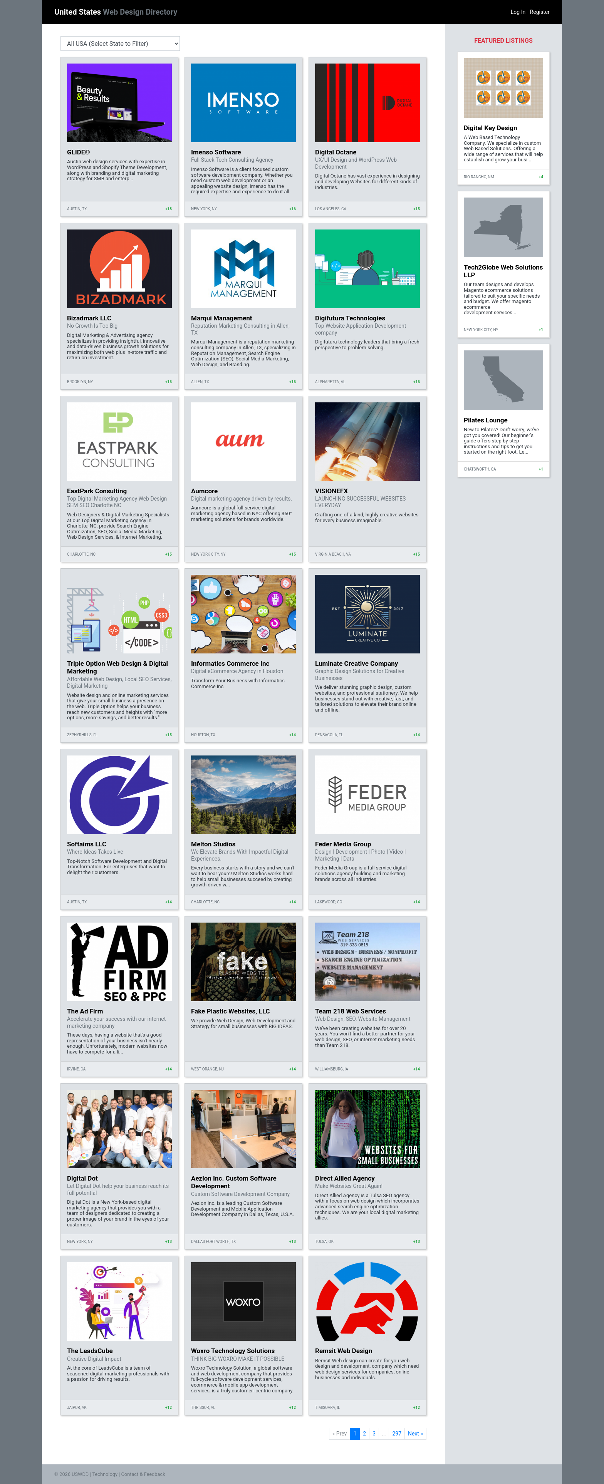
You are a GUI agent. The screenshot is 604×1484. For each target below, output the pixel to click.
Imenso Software (216, 152)
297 (396, 1433)
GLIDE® (78, 152)
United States (115, 12)
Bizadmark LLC (89, 318)
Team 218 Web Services (350, 1011)
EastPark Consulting (97, 491)
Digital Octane (335, 152)
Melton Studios (213, 844)
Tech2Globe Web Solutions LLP (503, 271)
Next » (415, 1433)
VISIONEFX (331, 491)
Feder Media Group (343, 844)
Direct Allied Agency (345, 1178)
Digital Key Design (490, 128)
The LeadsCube (90, 1351)
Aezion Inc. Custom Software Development (234, 1182)
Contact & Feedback (143, 1474)
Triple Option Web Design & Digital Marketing (117, 667)
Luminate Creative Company (356, 663)
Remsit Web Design (343, 1351)
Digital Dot (82, 1178)
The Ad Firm (85, 1011)
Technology (104, 1474)
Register (540, 12)
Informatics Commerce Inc (230, 663)
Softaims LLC (86, 844)
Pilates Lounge (486, 420)
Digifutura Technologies (350, 318)
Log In (518, 12)
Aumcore (204, 491)
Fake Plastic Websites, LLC (230, 1011)
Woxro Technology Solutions (233, 1351)
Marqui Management (221, 318)
